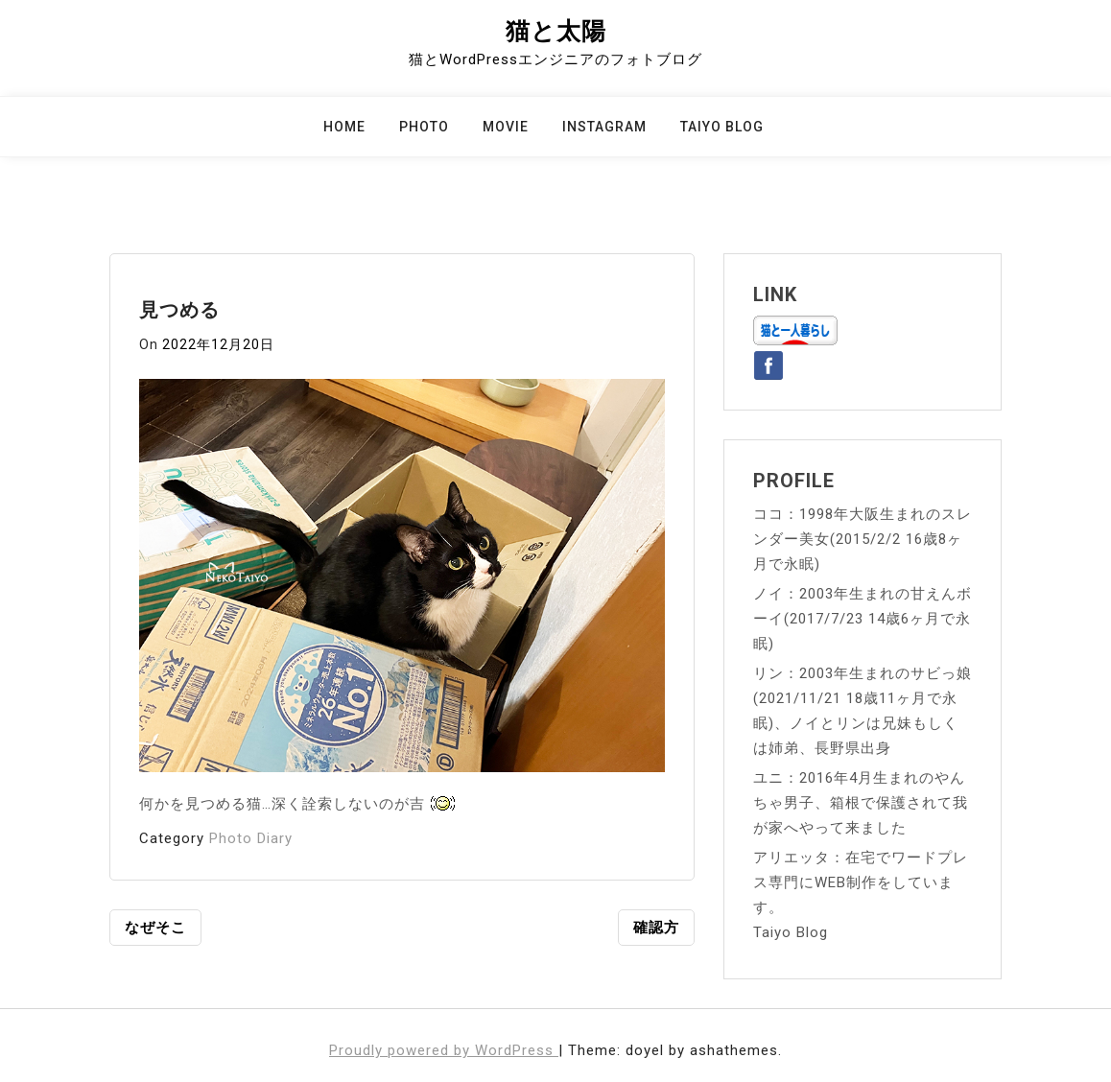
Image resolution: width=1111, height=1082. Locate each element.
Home (344, 126)
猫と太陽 (556, 31)
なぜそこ (155, 927)
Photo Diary (251, 838)
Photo (424, 126)
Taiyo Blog (722, 126)
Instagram (604, 126)
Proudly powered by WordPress (443, 1050)
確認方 (656, 927)
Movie (506, 126)
